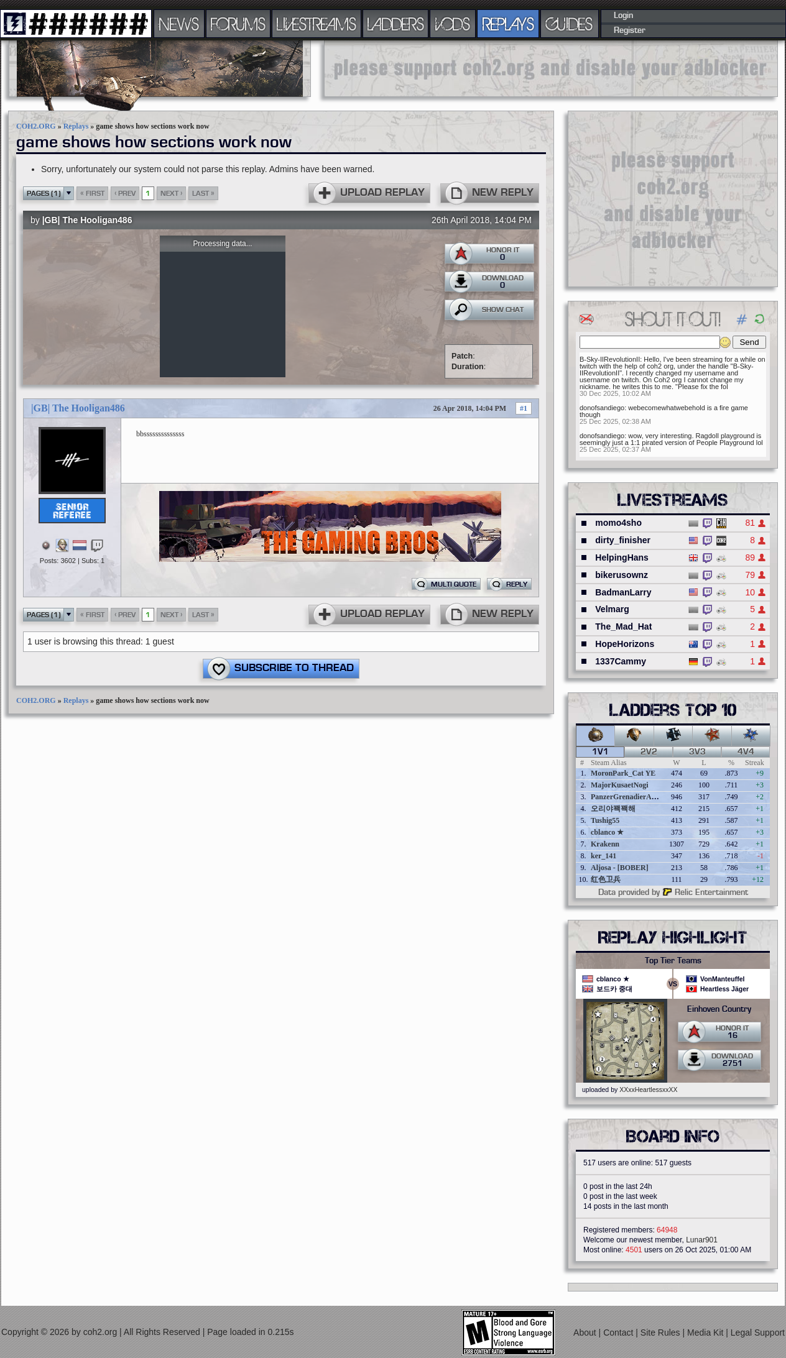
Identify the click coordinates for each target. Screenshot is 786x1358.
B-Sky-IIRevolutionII (610, 359)
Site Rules (661, 1332)
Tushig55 (605, 820)
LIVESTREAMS (316, 23)
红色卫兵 (606, 879)
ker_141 (603, 855)
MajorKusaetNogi (620, 785)
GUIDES (570, 23)
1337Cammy (620, 661)
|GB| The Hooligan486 (87, 220)
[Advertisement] (551, 68)
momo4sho (618, 523)
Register (629, 30)
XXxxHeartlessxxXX (648, 1089)
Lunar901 (702, 1240)
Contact (619, 1332)
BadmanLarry (623, 592)
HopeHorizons (624, 644)
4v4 (745, 752)
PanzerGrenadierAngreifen (634, 796)
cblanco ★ (607, 832)
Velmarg (612, 609)
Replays (76, 126)
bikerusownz (621, 575)
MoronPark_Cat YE (623, 773)
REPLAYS (508, 23)
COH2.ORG (36, 126)
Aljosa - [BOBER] (620, 867)
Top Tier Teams (673, 961)
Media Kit (706, 1332)
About (585, 1332)
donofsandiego (602, 407)
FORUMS (238, 23)
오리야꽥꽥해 (613, 808)
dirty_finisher (622, 540)
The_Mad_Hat (623, 626)
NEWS (179, 23)
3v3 (697, 752)
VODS (452, 23)
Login (623, 15)
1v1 (600, 752)
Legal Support (758, 1332)
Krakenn (605, 844)
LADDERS (396, 23)
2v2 (648, 752)
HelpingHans (622, 557)
